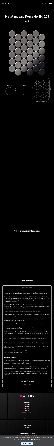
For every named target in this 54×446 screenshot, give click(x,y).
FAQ (27, 421)
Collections (27, 402)
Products (27, 410)
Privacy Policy (27, 425)
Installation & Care (27, 412)
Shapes (27, 408)
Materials (27, 404)
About (27, 418)
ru (42, 3)
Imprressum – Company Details (27, 423)
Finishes (27, 406)
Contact (27, 427)
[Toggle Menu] (50, 3)
